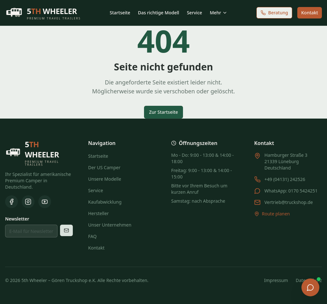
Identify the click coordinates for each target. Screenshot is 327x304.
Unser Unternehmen (109, 225)
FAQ (92, 236)
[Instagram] (28, 201)
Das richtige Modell (158, 13)
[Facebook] (11, 201)
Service (194, 13)
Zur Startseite (163, 112)
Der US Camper (104, 167)
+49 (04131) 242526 (284, 179)
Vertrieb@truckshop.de (288, 202)
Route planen (272, 214)
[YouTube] (44, 201)
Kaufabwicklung (105, 202)
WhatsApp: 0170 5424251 (291, 191)
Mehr (219, 13)
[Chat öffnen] (310, 287)
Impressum (276, 280)
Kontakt (309, 13)
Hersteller (98, 213)
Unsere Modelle (104, 179)
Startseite (120, 13)
